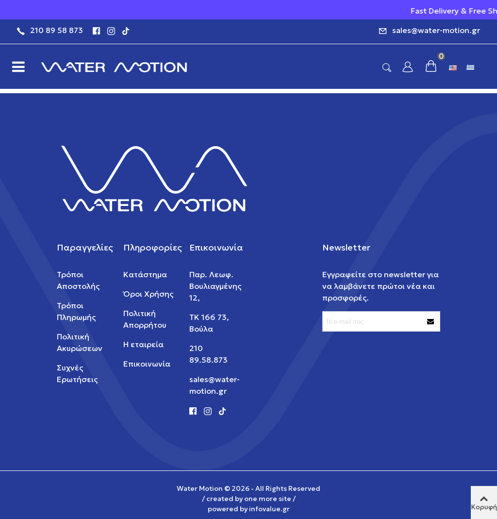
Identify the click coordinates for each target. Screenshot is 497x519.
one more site (267, 498)
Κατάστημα (145, 274)
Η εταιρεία (143, 344)
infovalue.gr (269, 508)
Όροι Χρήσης (148, 294)
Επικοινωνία (146, 363)
